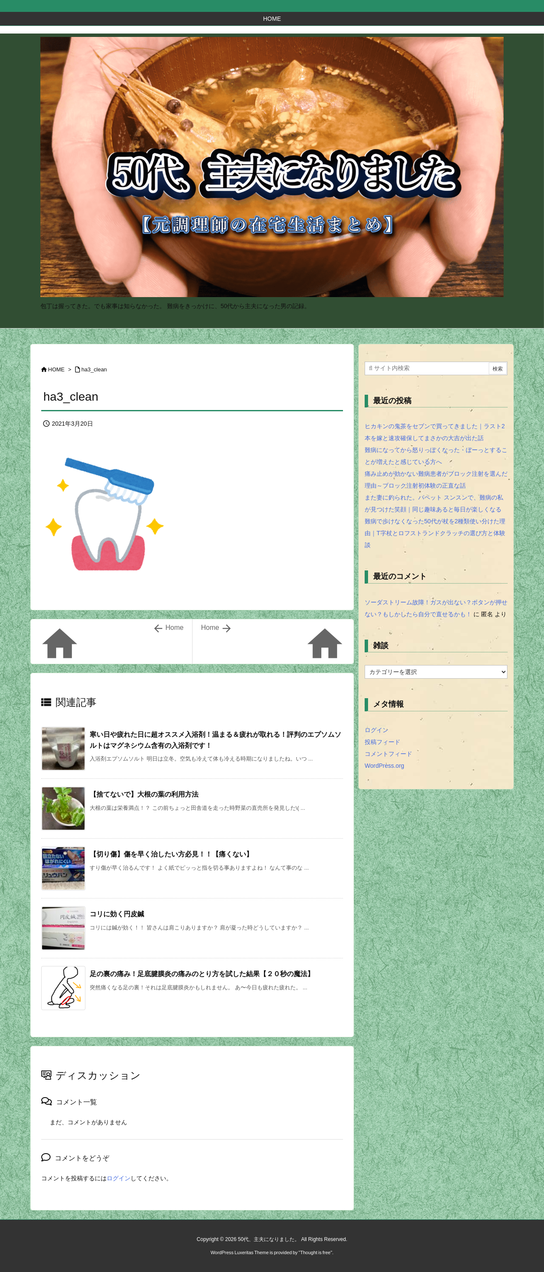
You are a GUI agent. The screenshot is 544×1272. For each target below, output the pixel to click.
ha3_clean (94, 369)
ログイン (118, 1178)
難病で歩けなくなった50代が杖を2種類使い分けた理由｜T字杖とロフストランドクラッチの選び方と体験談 (435, 533)
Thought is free (315, 1252)
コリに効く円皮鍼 (117, 914)
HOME (56, 369)
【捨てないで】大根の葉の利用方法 (144, 794)
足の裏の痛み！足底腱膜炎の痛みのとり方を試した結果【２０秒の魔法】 (202, 973)
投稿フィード (382, 741)
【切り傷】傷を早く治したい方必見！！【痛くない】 (171, 854)
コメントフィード (388, 753)
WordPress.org (384, 765)
